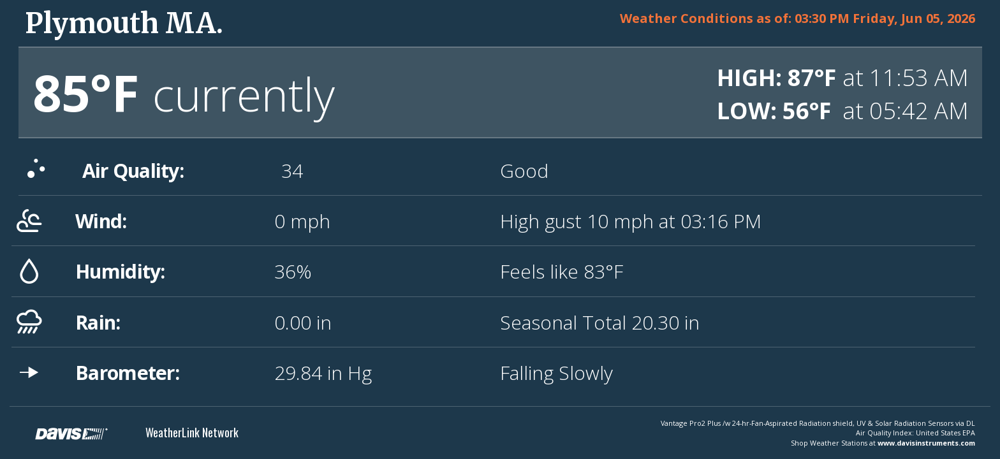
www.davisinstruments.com (926, 443)
